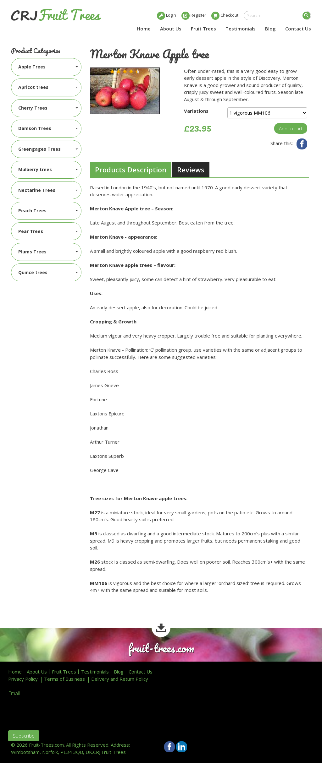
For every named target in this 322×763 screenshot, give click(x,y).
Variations (196, 111)
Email (14, 693)
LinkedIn (181, 746)
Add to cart (291, 128)
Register (198, 15)
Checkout (229, 15)
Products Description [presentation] (130, 169)
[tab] (130, 170)
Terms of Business (64, 679)
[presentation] (56, 713)
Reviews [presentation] (190, 169)
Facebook (302, 143)
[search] (277, 15)
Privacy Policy (23, 679)
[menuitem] (46, 67)
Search (306, 15)
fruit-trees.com (161, 648)
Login (171, 15)
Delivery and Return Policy (119, 679)
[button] (112, 71)
